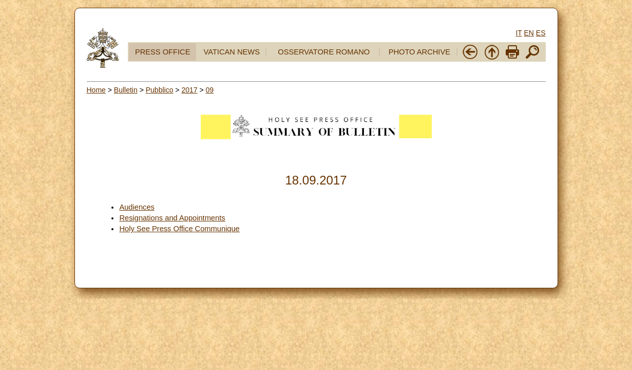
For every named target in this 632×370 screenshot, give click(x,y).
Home (96, 90)
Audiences (136, 207)
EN (528, 33)
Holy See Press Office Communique (179, 229)
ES (541, 33)
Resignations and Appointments (172, 218)
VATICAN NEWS (232, 52)
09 (210, 90)
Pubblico (160, 90)
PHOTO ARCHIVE (419, 52)
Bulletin (126, 90)
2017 (189, 90)
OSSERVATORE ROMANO (324, 52)
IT (518, 33)
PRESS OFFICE (162, 52)
